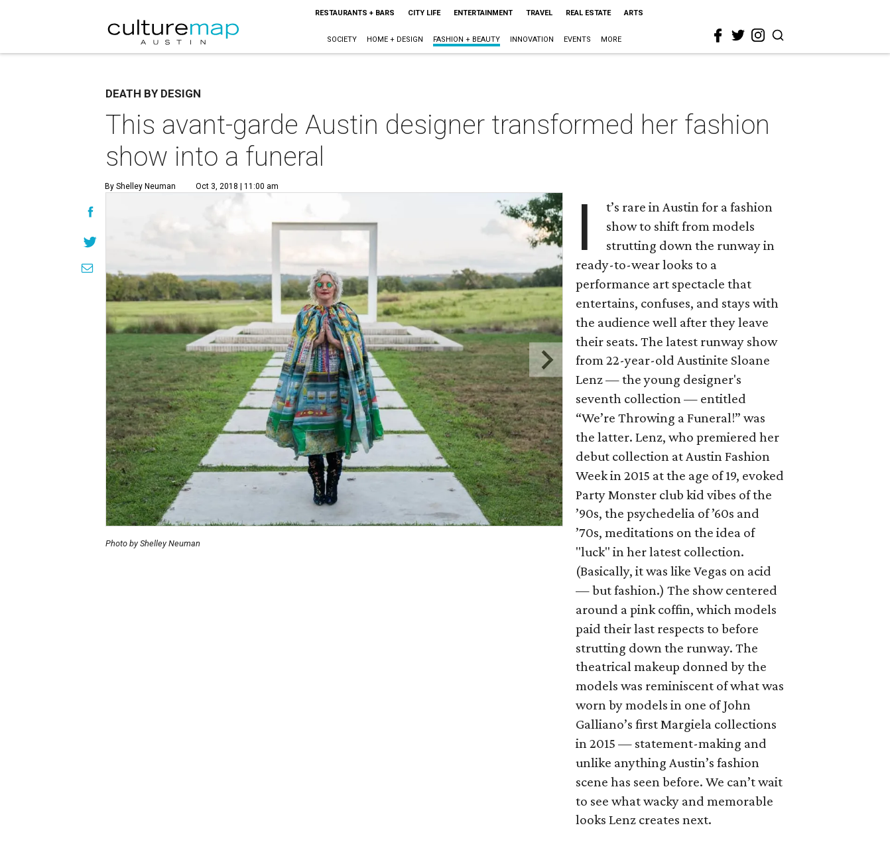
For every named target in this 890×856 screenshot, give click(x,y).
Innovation (532, 39)
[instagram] (758, 35)
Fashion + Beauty (466, 39)
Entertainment (483, 13)
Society (342, 39)
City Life (424, 13)
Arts (633, 13)
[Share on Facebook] (90, 211)
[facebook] (718, 36)
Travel (539, 13)
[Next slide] (546, 360)
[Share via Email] (87, 268)
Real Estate (588, 13)
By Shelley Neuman (140, 186)
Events (577, 39)
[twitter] (738, 35)
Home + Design (395, 39)
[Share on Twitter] (90, 241)
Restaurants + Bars (355, 13)
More (611, 39)
